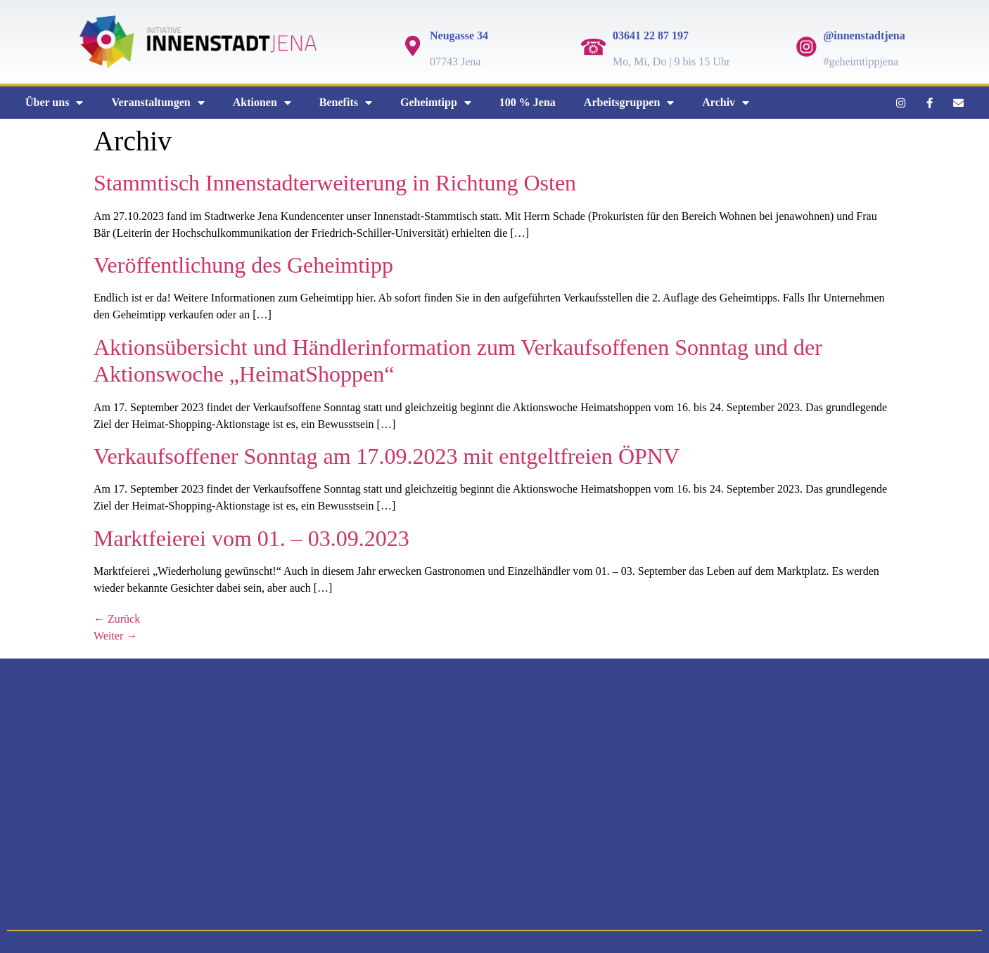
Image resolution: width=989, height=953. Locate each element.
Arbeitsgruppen (629, 102)
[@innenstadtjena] (806, 47)
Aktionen (262, 102)
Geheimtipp (435, 102)
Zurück (117, 619)
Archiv (725, 102)
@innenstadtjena (864, 35)
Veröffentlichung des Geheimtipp (243, 265)
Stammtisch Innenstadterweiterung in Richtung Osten (335, 182)
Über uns (54, 102)
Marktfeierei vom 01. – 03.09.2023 (251, 538)
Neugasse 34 (459, 35)
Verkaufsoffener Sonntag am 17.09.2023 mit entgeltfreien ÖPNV (386, 456)
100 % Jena (527, 102)
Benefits (345, 102)
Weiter (115, 636)
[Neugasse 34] (413, 47)
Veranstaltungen (157, 102)
